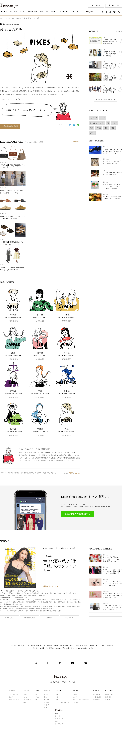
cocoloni (77, 473)
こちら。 (36, 591)
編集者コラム (109, 694)
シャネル (75, 702)
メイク (26, 694)
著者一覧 (108, 700)
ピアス (92, 133)
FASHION (12, 691)
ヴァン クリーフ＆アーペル (81, 700)
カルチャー (58, 721)
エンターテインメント (62, 702)
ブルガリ (75, 694)
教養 (57, 700)
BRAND (75, 691)
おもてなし (47, 700)
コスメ (26, 697)
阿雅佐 (71, 473)
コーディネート (13, 694)
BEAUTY (26, 691)
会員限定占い (97, 700)
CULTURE (59, 691)
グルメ (37, 697)
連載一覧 (108, 697)
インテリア (47, 702)
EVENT (37, 691)
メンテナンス (27, 700)
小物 (106, 128)
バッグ (103, 118)
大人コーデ (93, 118)
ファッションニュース (96, 123)
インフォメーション (61, 719)
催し (36, 694)
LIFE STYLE (48, 691)
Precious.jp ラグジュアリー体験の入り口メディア (61, 682)
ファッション (59, 716)
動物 (45, 697)
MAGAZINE (109, 691)
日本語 (99, 128)
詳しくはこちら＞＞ (50, 586)
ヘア (25, 702)
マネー (58, 697)
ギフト (46, 694)
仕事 (57, 694)
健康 (45, 708)
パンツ (115, 123)
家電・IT (46, 705)
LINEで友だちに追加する (77, 514)
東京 (91, 128)
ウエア (11, 697)
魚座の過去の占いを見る (10, 126)
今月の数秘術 (97, 697)
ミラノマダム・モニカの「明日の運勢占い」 (19, 18)
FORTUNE (96, 691)
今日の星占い (97, 694)
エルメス (75, 697)
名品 (56, 713)
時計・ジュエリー (14, 700)
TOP (1, 18)
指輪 (112, 128)
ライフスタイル (59, 724)
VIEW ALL (76, 142)
